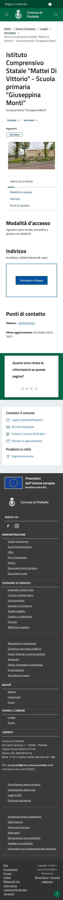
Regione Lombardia (16, 4)
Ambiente (13, 659)
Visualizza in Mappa (31, 280)
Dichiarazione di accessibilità (24, 838)
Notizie (12, 692)
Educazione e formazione (22, 643)
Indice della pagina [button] (21, 181)
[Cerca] (56, 15)
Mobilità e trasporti (19, 627)
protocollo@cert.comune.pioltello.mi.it (30, 765)
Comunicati (14, 697)
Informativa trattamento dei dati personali (15, 890)
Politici (11, 563)
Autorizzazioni (16, 670)
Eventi (11, 723)
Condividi (14, 120)
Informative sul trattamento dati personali (32, 849)
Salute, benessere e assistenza (25, 665)
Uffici (11, 552)
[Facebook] (8, 526)
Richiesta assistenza (19, 800)
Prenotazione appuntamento (24, 784)
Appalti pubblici (16, 611)
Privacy (7, 873)
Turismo (12, 622)
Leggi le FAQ (15, 795)
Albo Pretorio (15, 822)
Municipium (41, 877)
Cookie (7, 877)
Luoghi (44, 29)
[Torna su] (57, 894)
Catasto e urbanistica (20, 616)
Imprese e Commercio (20, 606)
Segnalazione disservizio (21, 790)
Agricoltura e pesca (19, 675)
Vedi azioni (31, 120)
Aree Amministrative (20, 547)
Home (7, 29)
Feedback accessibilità (20, 843)
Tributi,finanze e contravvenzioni (26, 654)
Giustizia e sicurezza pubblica (24, 649)
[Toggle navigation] (7, 14)
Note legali (14, 833)
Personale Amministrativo (22, 568)
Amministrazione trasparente (24, 817)
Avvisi (11, 702)
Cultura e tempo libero (20, 595)
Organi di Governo (18, 541)
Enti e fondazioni (17, 557)
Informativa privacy (19, 827)
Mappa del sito (11, 881)
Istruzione (10, 33)
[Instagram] (16, 526)
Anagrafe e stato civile (20, 590)
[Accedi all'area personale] (50, 4)
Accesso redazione (51, 879)
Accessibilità (10, 869)
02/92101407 (26, 323)
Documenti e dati (17, 573)
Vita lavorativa (16, 600)
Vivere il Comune (26, 29)
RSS (5, 865)
